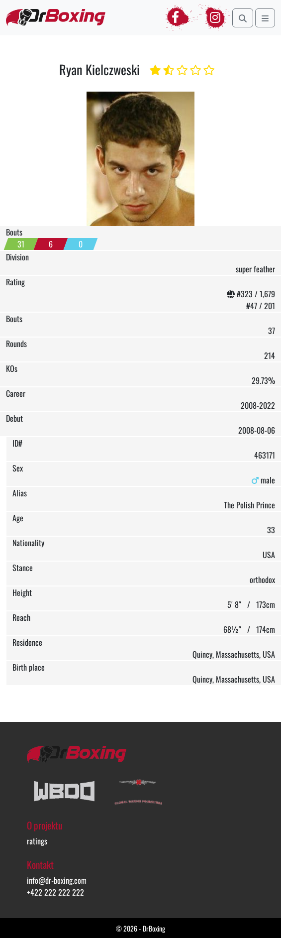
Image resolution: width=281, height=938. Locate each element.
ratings (37, 841)
